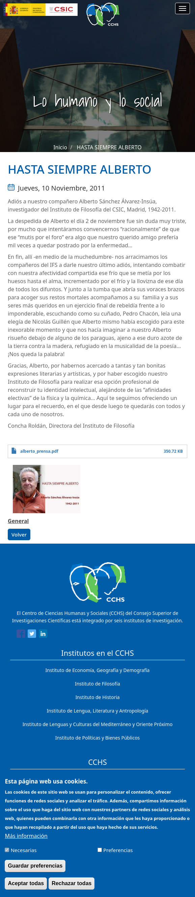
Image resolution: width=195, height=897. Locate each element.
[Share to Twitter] (32, 634)
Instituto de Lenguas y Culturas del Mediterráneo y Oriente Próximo (98, 724)
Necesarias (24, 855)
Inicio (60, 147)
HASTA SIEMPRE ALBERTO (109, 147)
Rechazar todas (71, 888)
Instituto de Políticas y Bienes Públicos (97, 737)
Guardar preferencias (35, 871)
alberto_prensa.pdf (39, 451)
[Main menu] (182, 8)
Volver (19, 534)
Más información (26, 841)
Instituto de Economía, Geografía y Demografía (98, 670)
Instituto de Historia (97, 697)
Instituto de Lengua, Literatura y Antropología (97, 710)
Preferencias (118, 855)
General (18, 521)
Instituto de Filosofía (97, 683)
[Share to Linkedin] (43, 634)
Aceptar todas (26, 888)
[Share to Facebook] (21, 634)
